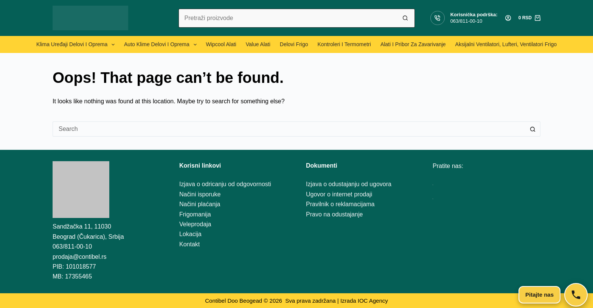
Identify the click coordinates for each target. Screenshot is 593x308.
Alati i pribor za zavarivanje (413, 44)
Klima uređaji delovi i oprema (77, 44)
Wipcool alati (221, 44)
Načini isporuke (199, 194)
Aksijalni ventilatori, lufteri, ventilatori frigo (506, 44)
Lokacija (190, 234)
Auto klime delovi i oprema (162, 44)
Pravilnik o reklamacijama (340, 204)
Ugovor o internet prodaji (339, 194)
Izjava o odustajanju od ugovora (348, 184)
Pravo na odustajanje (334, 214)
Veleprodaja (195, 224)
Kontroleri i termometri (344, 44)
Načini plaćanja (199, 204)
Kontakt (189, 244)
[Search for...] (287, 18)
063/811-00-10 (466, 21)
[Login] (508, 18)
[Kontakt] (576, 294)
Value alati (258, 44)
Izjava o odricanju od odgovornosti (225, 184)
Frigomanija (195, 214)
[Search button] (405, 18)
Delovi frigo (294, 44)
